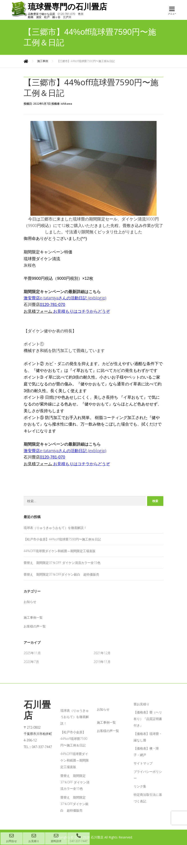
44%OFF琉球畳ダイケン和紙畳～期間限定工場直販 (60, 551)
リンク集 (140, 786)
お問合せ (11, 838)
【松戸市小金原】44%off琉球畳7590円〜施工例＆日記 (62, 539)
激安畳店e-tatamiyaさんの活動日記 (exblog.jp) (65, 298)
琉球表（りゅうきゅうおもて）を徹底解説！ (55, 528)
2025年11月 (32, 653)
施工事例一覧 (33, 617)
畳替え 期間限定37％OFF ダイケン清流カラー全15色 (62, 562)
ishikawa (66, 104)
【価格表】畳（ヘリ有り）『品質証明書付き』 (148, 718)
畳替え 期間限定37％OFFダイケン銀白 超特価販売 (61, 574)
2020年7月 (31, 662)
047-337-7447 (78, 838)
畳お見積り (141, 704)
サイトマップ (143, 763)
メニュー (172, 12)
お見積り (34, 838)
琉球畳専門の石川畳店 (71, 6)
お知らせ (30, 602)
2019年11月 (102, 662)
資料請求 (56, 838)
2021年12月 (102, 653)
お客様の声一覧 (35, 626)
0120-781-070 (52, 304)
